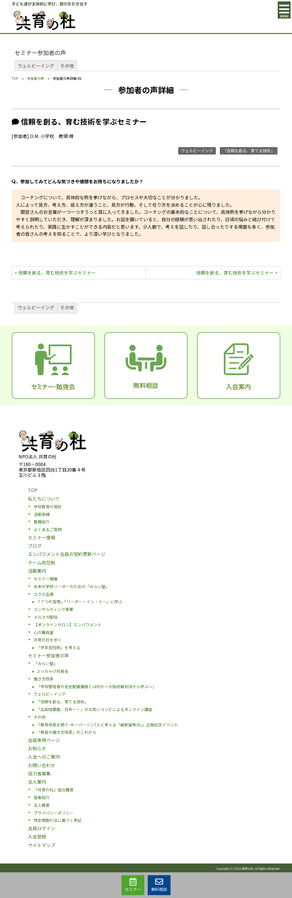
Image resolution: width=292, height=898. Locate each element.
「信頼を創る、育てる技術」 (249, 150)
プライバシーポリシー (54, 813)
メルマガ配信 (46, 617)
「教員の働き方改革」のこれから (66, 732)
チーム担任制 (41, 562)
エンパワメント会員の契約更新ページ (67, 553)
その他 (67, 65)
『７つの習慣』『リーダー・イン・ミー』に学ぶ (79, 601)
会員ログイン (41, 828)
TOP (15, 78)
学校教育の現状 (48, 506)
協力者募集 (39, 773)
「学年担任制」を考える (58, 647)
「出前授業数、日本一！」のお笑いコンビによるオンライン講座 (94, 709)
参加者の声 (35, 78)
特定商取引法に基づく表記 (58, 820)
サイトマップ (41, 845)
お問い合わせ (41, 765)
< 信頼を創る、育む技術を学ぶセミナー (55, 272)
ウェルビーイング (36, 65)
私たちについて (44, 498)
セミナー (133, 885)
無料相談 (159, 885)
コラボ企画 (44, 594)
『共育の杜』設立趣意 (54, 790)
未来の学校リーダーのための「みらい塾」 (72, 586)
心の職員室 (44, 632)
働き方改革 (44, 679)
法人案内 (37, 781)
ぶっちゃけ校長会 (52, 671)
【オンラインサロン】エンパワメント (68, 624)
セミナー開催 (46, 579)
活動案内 (37, 570)
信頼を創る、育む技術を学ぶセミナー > (236, 272)
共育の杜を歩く (48, 640)
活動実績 (42, 514)
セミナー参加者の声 (40, 52)
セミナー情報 (41, 537)
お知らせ (37, 748)
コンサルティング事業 (53, 609)
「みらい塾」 (46, 663)
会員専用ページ (44, 740)
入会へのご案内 (44, 756)
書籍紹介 (42, 522)
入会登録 (37, 836)
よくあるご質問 (48, 529)
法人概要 (42, 805)
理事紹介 (42, 797)
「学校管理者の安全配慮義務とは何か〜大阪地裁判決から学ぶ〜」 (96, 686)
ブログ (35, 545)
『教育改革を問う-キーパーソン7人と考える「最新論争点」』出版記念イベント (107, 725)
